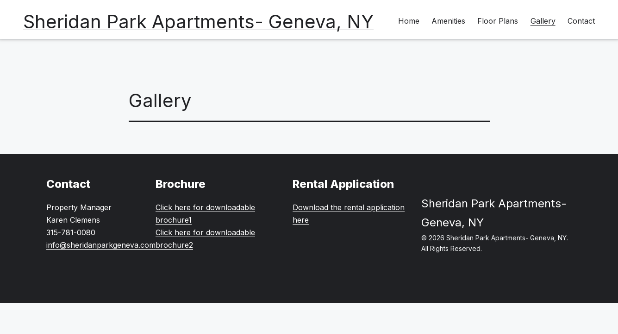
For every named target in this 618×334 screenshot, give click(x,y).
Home (408, 21)
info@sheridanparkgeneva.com (101, 245)
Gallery (543, 21)
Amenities (448, 21)
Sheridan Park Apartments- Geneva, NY (198, 21)
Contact (581, 21)
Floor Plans (497, 21)
